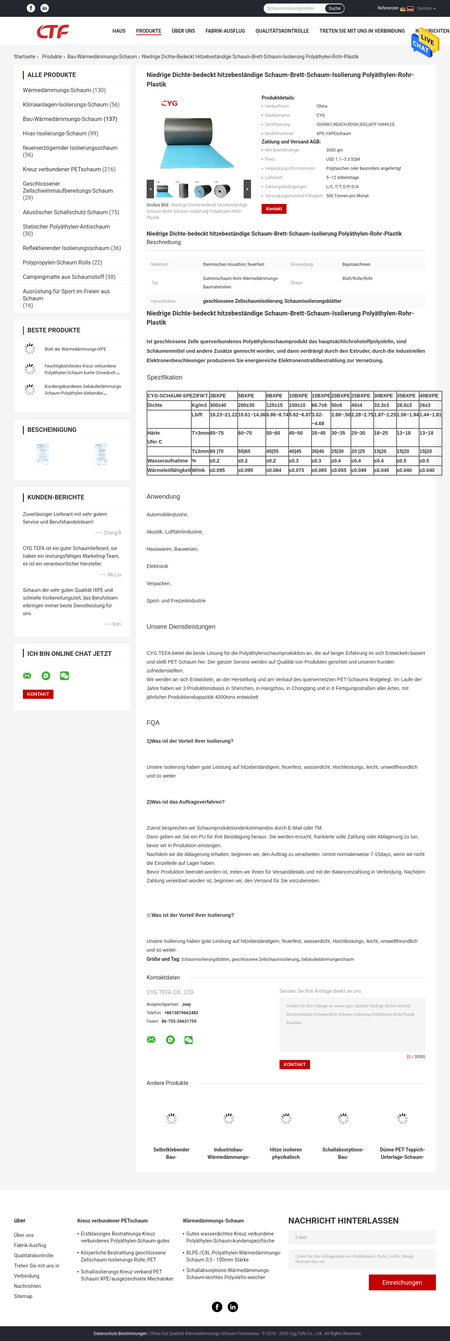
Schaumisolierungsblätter (205, 959)
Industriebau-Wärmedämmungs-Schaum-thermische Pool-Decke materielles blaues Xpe (228, 1153)
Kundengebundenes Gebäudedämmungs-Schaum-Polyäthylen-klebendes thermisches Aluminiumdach (83, 393)
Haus (119, 31)
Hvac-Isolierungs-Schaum (55, 133)
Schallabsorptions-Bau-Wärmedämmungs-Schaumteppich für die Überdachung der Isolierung (343, 1153)
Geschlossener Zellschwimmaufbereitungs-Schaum (68, 187)
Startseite (24, 56)
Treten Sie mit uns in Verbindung (362, 31)
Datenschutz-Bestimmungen (120, 1333)
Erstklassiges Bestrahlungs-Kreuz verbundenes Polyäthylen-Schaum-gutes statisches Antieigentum (125, 1238)
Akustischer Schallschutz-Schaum (65, 212)
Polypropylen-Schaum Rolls (57, 262)
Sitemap (23, 1296)
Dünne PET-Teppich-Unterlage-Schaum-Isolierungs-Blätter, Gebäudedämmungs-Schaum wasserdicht (402, 1153)
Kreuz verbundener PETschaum (62, 169)
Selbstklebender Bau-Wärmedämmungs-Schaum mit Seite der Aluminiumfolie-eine (171, 1153)
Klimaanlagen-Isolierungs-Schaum (65, 104)
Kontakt (274, 208)
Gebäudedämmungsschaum (327, 959)
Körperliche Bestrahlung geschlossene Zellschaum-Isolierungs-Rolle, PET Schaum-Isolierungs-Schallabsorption (123, 1257)
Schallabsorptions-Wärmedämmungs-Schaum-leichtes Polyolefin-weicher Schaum (228, 1274)
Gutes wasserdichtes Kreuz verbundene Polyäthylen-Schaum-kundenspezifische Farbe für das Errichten (230, 1238)
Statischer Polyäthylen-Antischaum (66, 226)
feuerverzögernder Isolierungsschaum (70, 148)
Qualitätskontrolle (282, 31)
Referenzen (388, 8)
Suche (335, 8)
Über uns (183, 31)
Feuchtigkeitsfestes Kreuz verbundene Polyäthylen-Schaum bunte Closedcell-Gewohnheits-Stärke (80, 373)
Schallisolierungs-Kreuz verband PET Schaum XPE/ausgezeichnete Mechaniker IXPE (127, 1276)
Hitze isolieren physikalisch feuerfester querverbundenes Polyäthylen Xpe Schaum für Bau (286, 1153)
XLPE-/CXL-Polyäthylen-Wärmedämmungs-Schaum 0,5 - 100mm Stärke (233, 1256)
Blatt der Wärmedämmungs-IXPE (75, 349)
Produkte (148, 31)
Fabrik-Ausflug (225, 31)
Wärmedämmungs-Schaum (57, 90)
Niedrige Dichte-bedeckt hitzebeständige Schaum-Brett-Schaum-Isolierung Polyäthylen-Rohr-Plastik (197, 211)
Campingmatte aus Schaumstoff (63, 277)
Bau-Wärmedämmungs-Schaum (102, 56)
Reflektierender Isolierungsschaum (66, 248)
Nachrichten (27, 1286)
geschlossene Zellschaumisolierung (265, 959)
